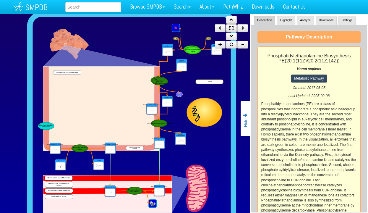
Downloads (263, 6)
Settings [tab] (347, 20)
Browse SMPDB (147, 6)
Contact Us (294, 6)
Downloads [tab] (326, 20)
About (207, 6)
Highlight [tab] (286, 20)
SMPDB (36, 7)
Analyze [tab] (305, 20)
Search (182, 6)
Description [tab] (264, 20)
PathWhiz (233, 6)
